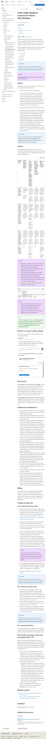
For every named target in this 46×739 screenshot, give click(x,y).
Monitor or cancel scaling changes (24, 30)
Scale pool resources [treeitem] (9, 51)
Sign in (43, 1)
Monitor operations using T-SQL (25, 323)
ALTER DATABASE (36, 394)
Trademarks (9, 738)
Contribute (21, 736)
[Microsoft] (2, 1)
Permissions (20, 31)
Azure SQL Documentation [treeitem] (7, 15)
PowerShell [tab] (27, 339)
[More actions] (44, 9)
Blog (16, 736)
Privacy (25, 736)
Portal (32, 4)
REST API (21, 60)
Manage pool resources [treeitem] (9, 52)
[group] (31, 294)
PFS (30, 270)
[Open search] (40, 2)
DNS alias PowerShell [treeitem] (9, 44)
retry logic (35, 138)
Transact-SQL (22, 53)
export (32, 687)
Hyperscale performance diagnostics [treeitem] (9, 58)
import (27, 687)
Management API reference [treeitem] (10, 42)
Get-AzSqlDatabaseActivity (29, 325)
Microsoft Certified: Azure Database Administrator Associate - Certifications (28, 720)
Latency (19, 28)
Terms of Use (3, 738)
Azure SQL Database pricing (27, 435)
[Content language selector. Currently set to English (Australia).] (5, 734)
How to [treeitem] (5, 34)
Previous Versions (10, 736)
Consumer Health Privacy (34, 736)
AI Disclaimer (3, 736)
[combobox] (8, 11)
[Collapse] (14, 8)
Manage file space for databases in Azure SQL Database (30, 69)
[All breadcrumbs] (18, 9)
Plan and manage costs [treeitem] (8, 35)
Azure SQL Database (24, 9)
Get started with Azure (40, 4)
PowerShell (22, 56)
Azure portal (22, 55)
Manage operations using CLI (35, 321)
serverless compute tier (35, 42)
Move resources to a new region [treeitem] (10, 68)
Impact (19, 27)
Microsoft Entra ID (22, 77)
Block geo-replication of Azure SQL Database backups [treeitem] (9, 64)
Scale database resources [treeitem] (10, 49)
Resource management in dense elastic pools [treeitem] (10, 55)
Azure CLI (22, 58)
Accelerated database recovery (37, 478)
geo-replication (37, 442)
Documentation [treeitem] (6, 22)
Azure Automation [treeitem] (8, 61)
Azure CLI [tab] (32, 339)
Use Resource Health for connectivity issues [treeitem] (9, 47)
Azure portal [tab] (20, 339)
